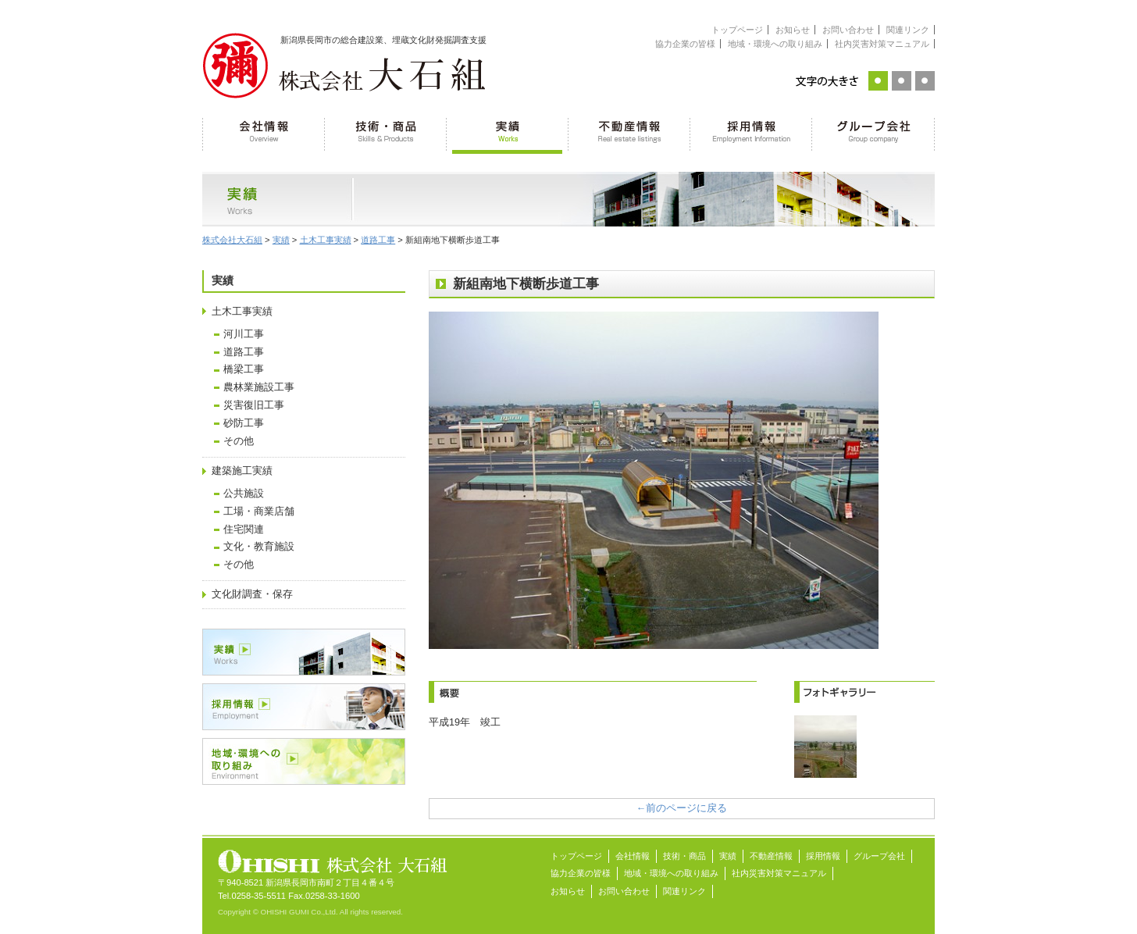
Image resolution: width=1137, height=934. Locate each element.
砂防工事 (243, 423)
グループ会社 (873, 132)
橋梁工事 (243, 369)
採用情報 (751, 132)
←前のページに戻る (682, 808)
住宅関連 (243, 529)
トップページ (737, 29)
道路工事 (243, 352)
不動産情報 (629, 132)
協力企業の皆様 (685, 43)
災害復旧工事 (253, 405)
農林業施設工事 (258, 387)
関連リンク (907, 29)
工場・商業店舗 (258, 511)
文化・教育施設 (258, 546)
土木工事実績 (242, 311)
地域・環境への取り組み (775, 43)
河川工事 (243, 334)
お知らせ (792, 29)
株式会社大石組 (232, 239)
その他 (238, 441)
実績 (507, 132)
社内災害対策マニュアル (882, 43)
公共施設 (243, 493)
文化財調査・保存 (252, 594)
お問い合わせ (848, 29)
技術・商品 (386, 132)
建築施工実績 (242, 470)
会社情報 (263, 132)
